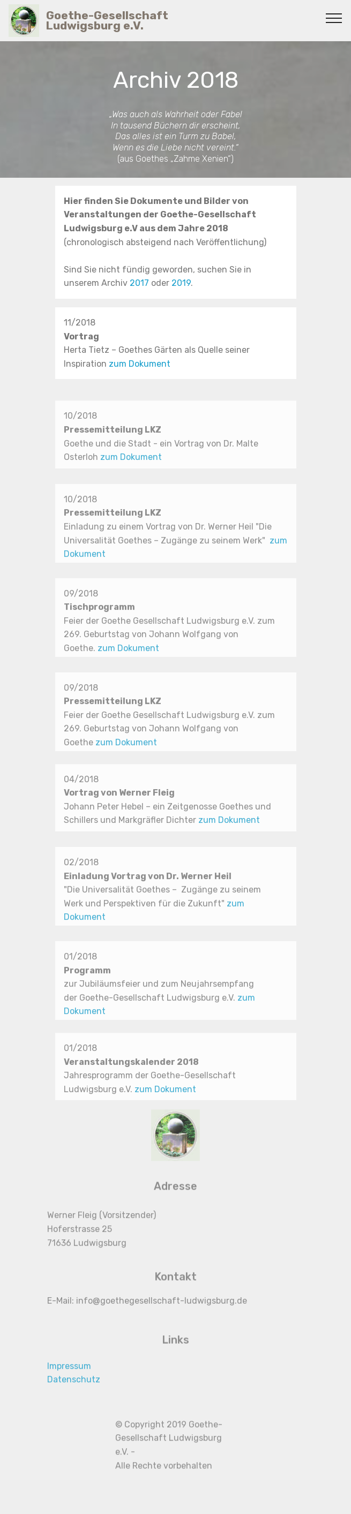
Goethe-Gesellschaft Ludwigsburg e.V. (107, 20)
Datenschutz (73, 1389)
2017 (140, 283)
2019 (181, 283)
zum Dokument (139, 364)
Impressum (69, 1375)
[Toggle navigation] (334, 17)
